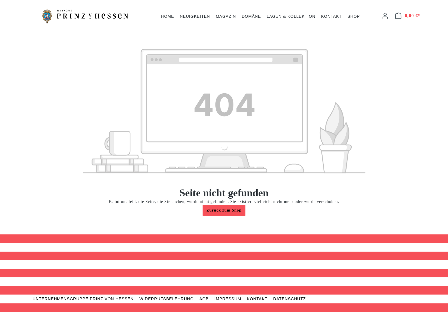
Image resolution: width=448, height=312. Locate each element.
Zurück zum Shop (223, 210)
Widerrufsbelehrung (166, 299)
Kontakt (257, 299)
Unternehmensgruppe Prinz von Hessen (83, 299)
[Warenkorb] (408, 15)
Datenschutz (289, 299)
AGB (204, 299)
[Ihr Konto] (385, 15)
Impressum (227, 299)
